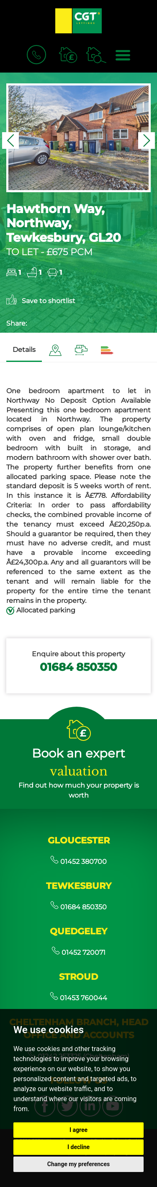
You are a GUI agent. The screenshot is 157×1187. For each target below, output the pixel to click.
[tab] (55, 350)
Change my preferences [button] (78, 1164)
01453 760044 (78, 998)
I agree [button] (78, 1130)
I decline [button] (78, 1147)
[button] (10, 140)
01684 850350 (78, 666)
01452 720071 (78, 952)
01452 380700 (78, 862)
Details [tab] (24, 350)
